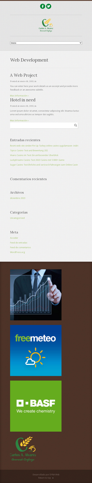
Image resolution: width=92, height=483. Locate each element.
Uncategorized (17, 218)
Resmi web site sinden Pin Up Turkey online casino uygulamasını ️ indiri (44, 145)
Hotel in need (22, 100)
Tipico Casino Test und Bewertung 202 (29, 150)
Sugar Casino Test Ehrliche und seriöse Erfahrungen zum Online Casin (44, 164)
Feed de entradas (18, 242)
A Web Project (23, 75)
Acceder (14, 238)
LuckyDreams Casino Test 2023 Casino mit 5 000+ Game (37, 160)
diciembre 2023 (17, 198)
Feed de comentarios (20, 247)
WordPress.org (17, 252)
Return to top (44, 478)
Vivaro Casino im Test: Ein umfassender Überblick (34, 155)
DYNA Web (54, 474)
